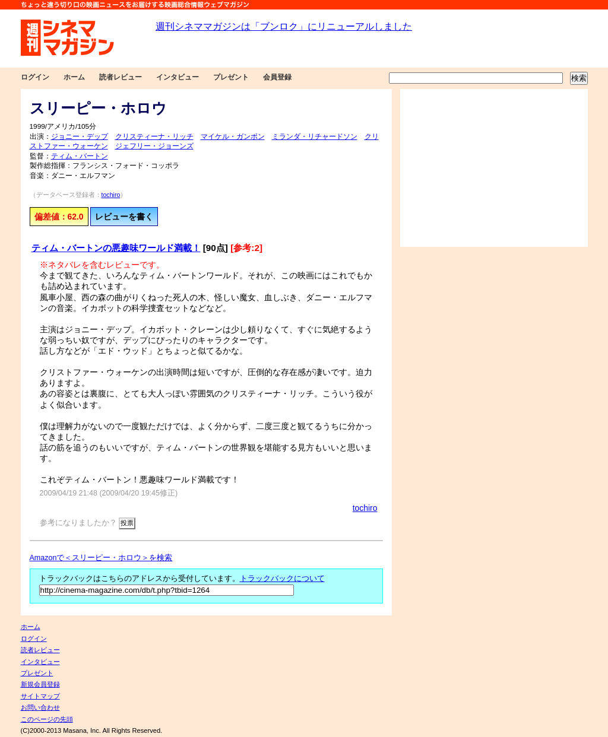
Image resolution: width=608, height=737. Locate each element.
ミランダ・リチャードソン (314, 136)
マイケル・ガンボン (233, 136)
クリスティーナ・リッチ (154, 136)
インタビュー (177, 77)
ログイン (35, 77)
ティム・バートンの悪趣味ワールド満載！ (116, 248)
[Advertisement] (494, 168)
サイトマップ (40, 696)
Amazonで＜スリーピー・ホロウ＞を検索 (101, 558)
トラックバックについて (282, 578)
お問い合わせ (40, 707)
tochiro (111, 194)
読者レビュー (120, 77)
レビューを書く (124, 216)
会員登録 (277, 77)
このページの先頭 (47, 719)
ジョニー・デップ (79, 136)
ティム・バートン (79, 156)
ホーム (74, 77)
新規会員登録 (40, 684)
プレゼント (231, 77)
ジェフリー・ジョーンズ (154, 146)
